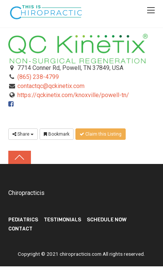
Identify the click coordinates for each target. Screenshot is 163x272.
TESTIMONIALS (62, 219)
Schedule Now (106, 219)
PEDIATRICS (23, 219)
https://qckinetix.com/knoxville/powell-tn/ (73, 95)
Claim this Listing (100, 134)
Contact (20, 228)
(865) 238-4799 (38, 76)
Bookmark (56, 134)
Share (23, 134)
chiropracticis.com (80, 254)
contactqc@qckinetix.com (51, 86)
